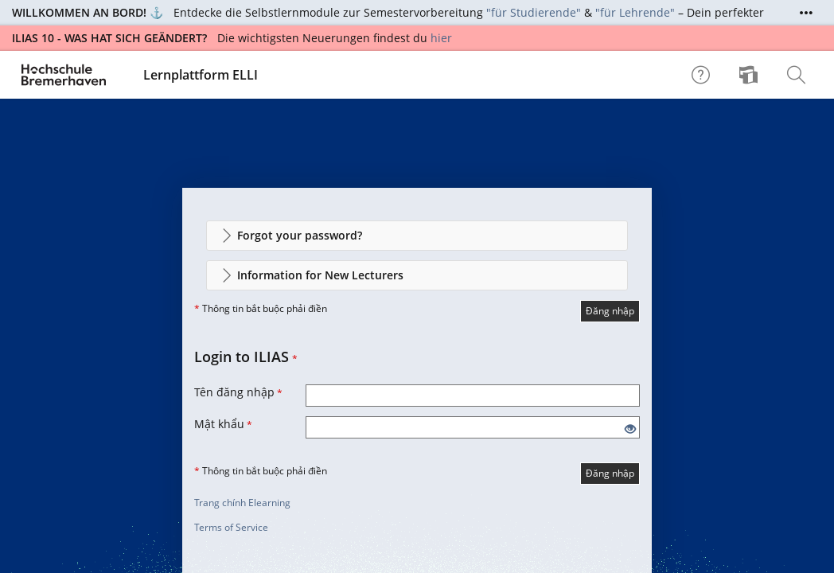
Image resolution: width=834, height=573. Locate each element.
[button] (417, 235)
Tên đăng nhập (238, 392)
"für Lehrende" (635, 12)
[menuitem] (750, 75)
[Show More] (806, 12)
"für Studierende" (533, 12)
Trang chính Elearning (242, 502)
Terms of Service (231, 527)
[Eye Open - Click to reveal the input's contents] (630, 429)
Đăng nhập (610, 311)
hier (441, 37)
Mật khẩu (223, 423)
